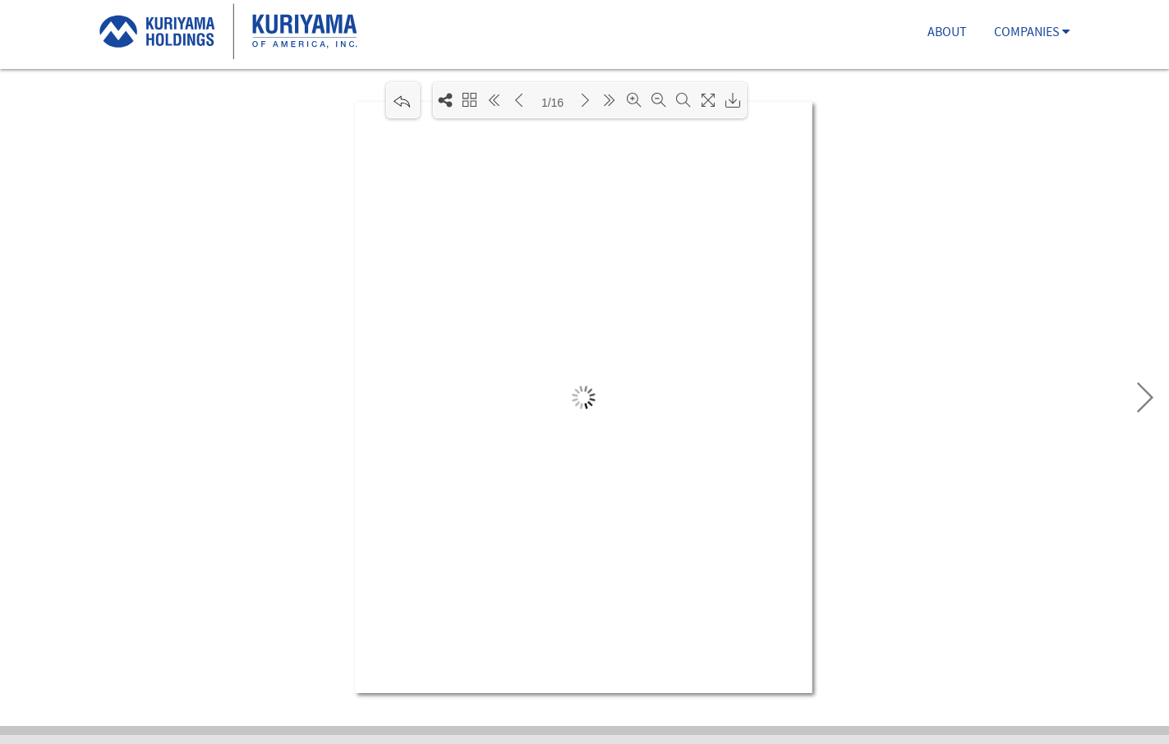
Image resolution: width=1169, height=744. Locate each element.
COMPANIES (1032, 34)
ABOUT (947, 34)
